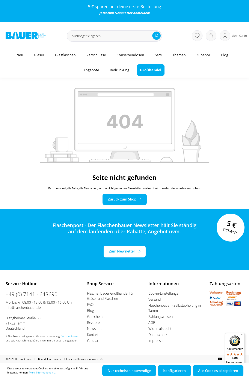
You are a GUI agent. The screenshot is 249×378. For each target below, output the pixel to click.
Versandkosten (70, 336)
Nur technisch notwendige (129, 370)
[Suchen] (156, 35)
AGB (151, 322)
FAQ (90, 304)
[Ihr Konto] (233, 35)
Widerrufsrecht (159, 328)
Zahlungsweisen (160, 316)
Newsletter (123, 13)
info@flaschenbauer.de (23, 307)
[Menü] (242, 335)
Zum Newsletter (122, 251)
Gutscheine (95, 316)
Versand (154, 299)
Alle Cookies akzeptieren (218, 370)
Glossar (92, 340)
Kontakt (92, 334)
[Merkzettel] (197, 35)
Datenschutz (157, 334)
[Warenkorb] (211, 35)
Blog (90, 310)
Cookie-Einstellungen (164, 293)
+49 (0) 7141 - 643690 (31, 294)
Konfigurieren (174, 370)
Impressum (157, 340)
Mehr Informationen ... (42, 372)
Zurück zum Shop (122, 199)
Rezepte (93, 322)
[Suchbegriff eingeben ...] (114, 36)
